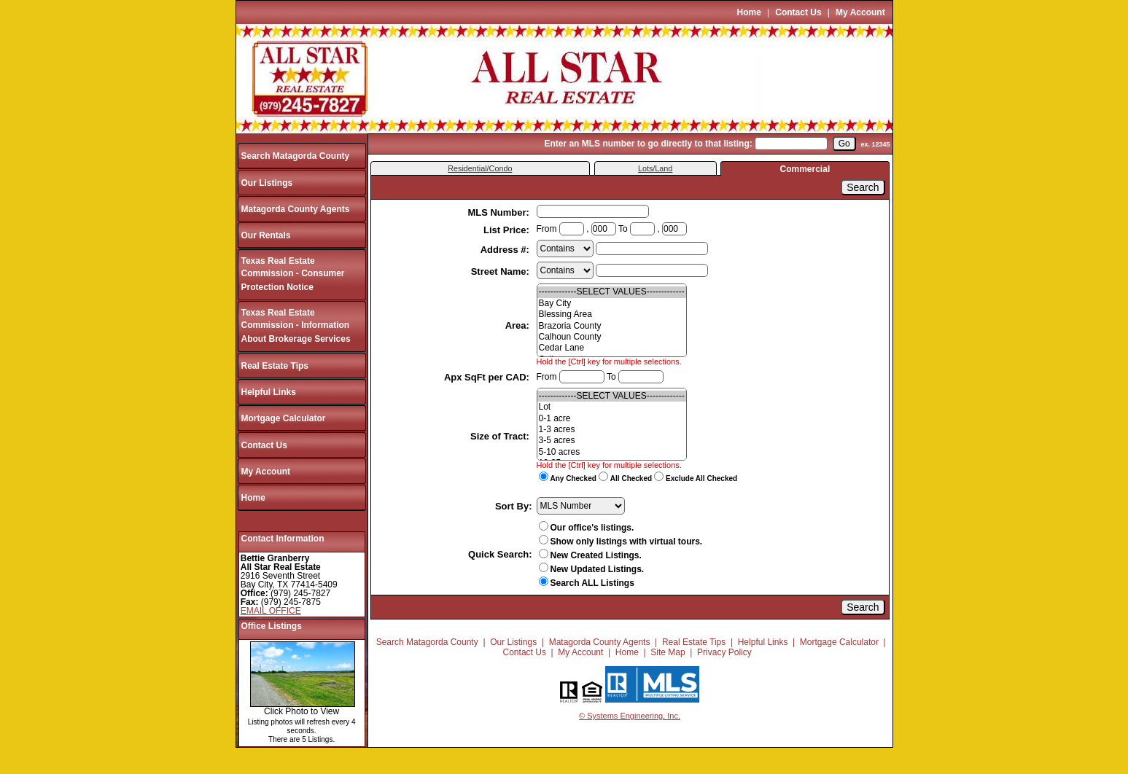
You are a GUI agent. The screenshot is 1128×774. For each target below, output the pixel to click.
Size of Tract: (501, 436)
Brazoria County (611, 326)
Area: (518, 325)
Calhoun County (611, 337)
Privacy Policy (724, 652)
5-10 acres (611, 452)
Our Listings (267, 183)
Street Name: (501, 271)
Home (749, 12)
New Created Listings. (590, 555)
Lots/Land (655, 168)
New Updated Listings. (592, 569)
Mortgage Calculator (283, 418)
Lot (611, 407)
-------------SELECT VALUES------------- (611, 291)
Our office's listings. (586, 528)
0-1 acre (611, 418)
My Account (860, 12)
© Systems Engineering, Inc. (629, 715)
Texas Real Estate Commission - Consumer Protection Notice (293, 274)
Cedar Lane (611, 348)
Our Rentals (266, 235)
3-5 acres (611, 440)
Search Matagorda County (295, 156)
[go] (844, 143)
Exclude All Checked (701, 478)
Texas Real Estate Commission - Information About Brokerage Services (296, 326)
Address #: (506, 249)
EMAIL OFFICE (271, 611)
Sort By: (513, 506)
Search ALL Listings (586, 583)
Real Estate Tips (274, 366)
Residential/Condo (480, 168)
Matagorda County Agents (295, 209)
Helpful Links (268, 392)
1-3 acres (611, 429)
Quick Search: (500, 554)
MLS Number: (499, 212)
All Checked (631, 478)
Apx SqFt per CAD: (488, 377)
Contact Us (798, 12)
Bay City (611, 303)
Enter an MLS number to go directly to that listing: (648, 143)
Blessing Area (611, 314)
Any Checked (573, 478)
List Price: (507, 229)
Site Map (667, 652)
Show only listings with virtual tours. (621, 541)
